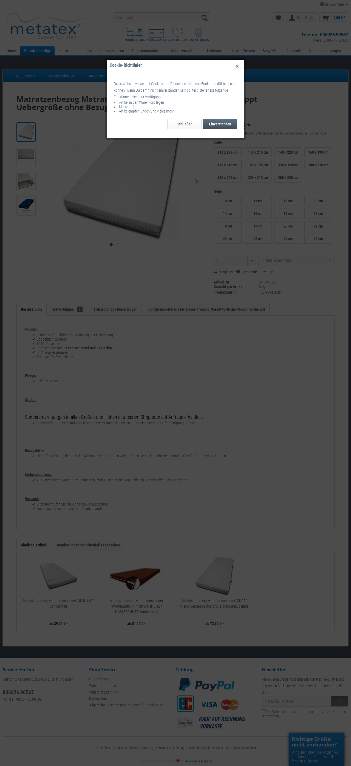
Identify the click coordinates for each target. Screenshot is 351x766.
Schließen (185, 124)
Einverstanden (220, 124)
